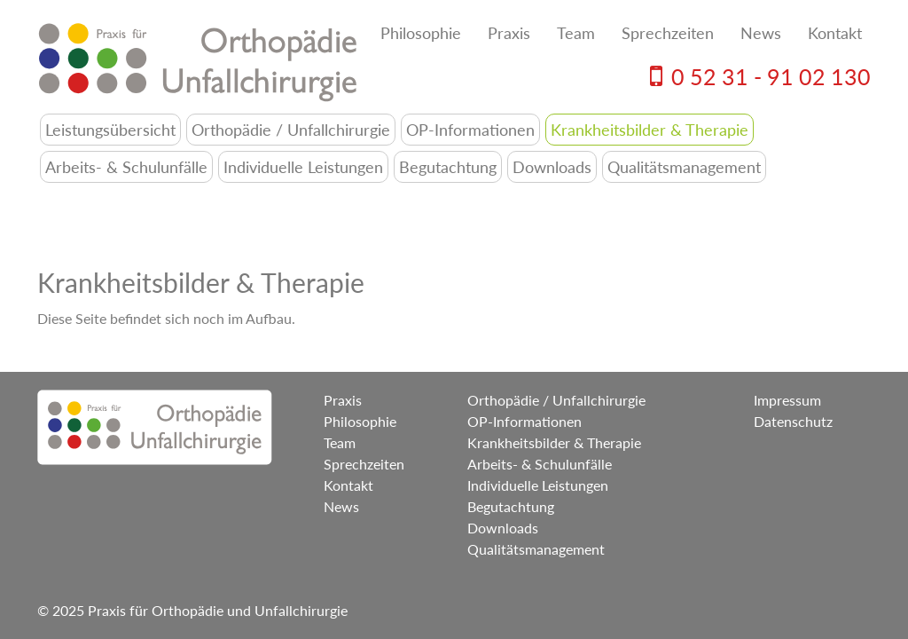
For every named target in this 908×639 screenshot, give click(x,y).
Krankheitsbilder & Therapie (649, 129)
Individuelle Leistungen (303, 167)
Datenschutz (793, 421)
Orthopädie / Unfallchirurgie (291, 129)
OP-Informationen (470, 129)
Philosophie (420, 33)
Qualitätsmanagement (684, 167)
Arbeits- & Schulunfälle (126, 167)
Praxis (509, 33)
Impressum (787, 399)
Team (576, 33)
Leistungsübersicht (110, 129)
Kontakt (835, 33)
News (760, 33)
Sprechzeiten (668, 33)
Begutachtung (448, 167)
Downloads (552, 167)
